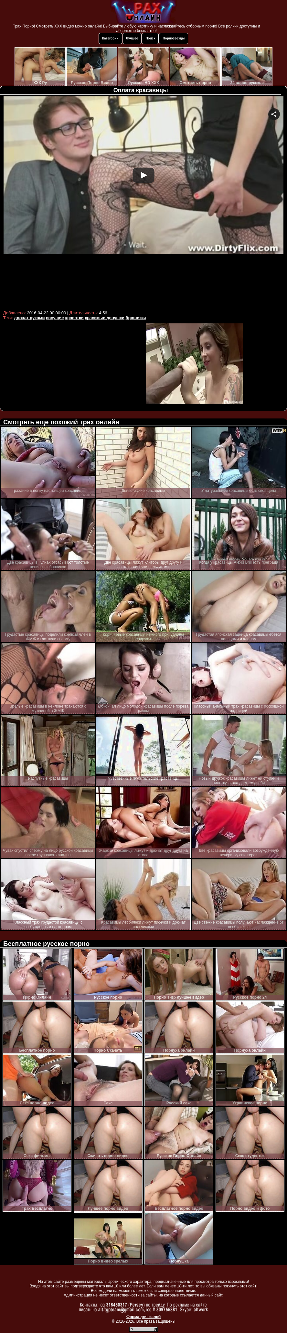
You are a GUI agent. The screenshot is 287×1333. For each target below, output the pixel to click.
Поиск (150, 38)
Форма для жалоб (143, 1317)
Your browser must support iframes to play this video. (143, 202)
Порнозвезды (174, 38)
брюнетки (136, 317)
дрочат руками (29, 317)
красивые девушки (104, 317)
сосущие (55, 317)
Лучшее (132, 38)
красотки (74, 317)
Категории (110, 38)
